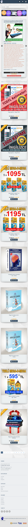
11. (18, 452)
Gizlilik (2, 489)
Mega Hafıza (3, 486)
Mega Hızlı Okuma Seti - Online (14, 356)
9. (14, 452)
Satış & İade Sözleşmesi (4, 491)
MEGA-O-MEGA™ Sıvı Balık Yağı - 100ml (14, 397)
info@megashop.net (6, 467)
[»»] (23, 452)
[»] (21, 452)
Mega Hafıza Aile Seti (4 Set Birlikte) (14, 437)
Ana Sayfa (2, 476)
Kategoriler (2, 479)
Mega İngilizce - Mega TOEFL (14, 112)
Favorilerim (2, 502)
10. (16, 452)
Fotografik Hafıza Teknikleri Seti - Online (14, 275)
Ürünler (2, 478)
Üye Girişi (2, 498)
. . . (12, 452)
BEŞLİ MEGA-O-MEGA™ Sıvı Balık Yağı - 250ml (14, 194)
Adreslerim (2, 501)
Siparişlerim (2, 504)
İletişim (2, 488)
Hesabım (2, 499)
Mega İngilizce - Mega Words (14, 152)
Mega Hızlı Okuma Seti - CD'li (14, 315)
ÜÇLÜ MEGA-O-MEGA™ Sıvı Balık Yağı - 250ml (14, 234)
